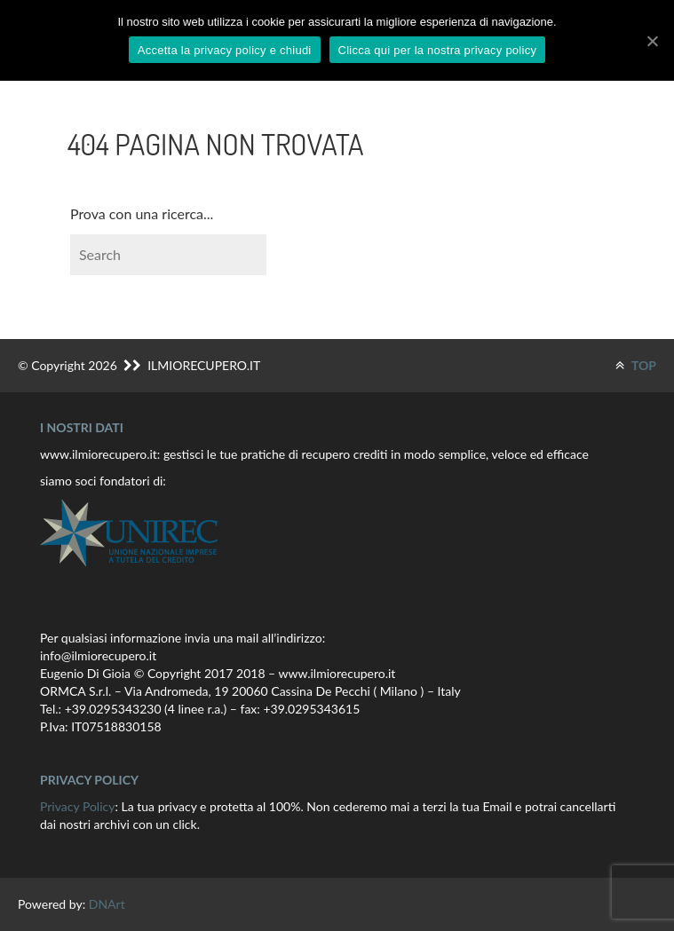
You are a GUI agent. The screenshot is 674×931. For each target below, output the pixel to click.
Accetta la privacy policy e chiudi (225, 50)
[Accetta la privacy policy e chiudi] (652, 41)
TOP (635, 365)
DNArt (107, 903)
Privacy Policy (77, 806)
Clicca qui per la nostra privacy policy (437, 50)
